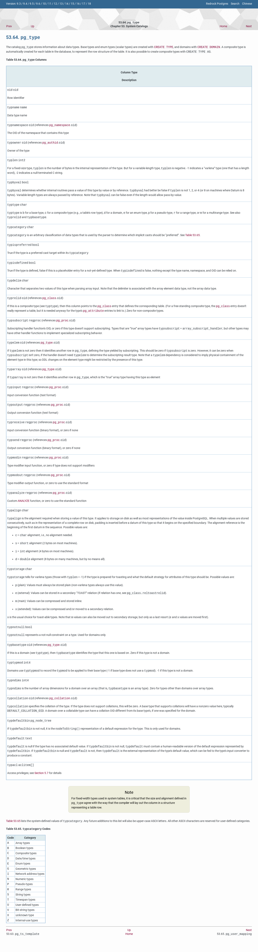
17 (83, 3)
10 (44, 3)
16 (78, 3)
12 (55, 3)
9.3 (19, 3)
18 (89, 3)
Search (235, 3)
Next (249, 26)
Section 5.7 (41, 774)
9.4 (25, 3)
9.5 (32, 3)
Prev (9, 26)
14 (66, 3)
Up (32, 26)
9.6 (38, 3)
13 (61, 3)
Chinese (247, 3)
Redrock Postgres (217, 3)
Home (223, 26)
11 (49, 3)
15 (72, 3)
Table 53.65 (192, 236)
